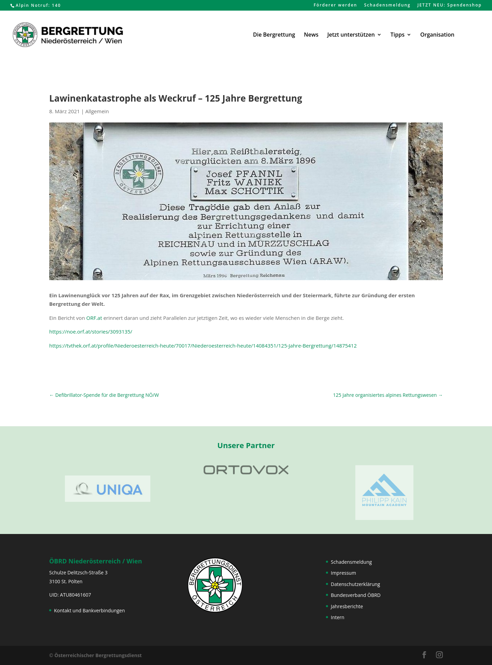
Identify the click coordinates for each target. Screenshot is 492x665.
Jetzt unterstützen (351, 35)
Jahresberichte (347, 606)
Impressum (343, 573)
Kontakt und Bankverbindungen (89, 610)
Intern (337, 617)
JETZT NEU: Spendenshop (450, 5)
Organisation (437, 35)
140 (56, 5)
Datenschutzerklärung (355, 584)
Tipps (398, 35)
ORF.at (94, 317)
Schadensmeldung (387, 5)
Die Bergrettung (274, 35)
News (311, 35)
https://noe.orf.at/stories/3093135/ (90, 331)
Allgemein (97, 111)
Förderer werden (335, 5)
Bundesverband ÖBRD (356, 595)
